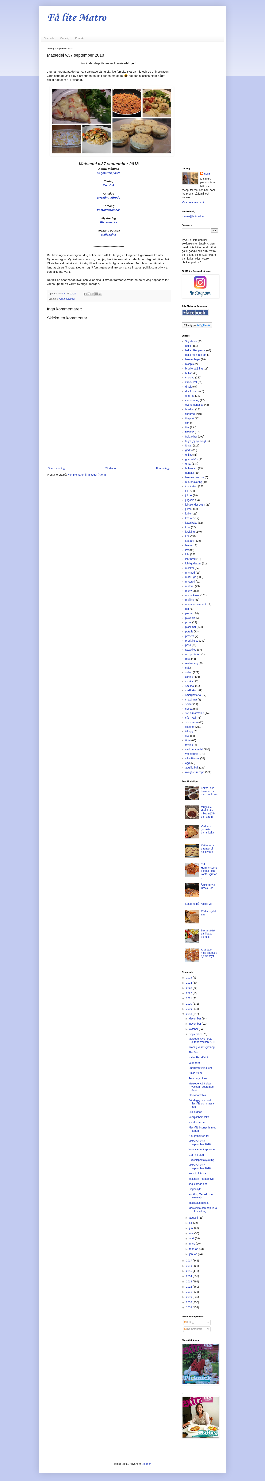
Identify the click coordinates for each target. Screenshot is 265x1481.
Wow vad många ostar (202, 1149)
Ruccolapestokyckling (201, 1159)
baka (188, 345)
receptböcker (193, 654)
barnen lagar (192, 359)
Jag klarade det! (198, 1183)
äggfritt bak (191, 767)
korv (187, 527)
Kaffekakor (108, 234)
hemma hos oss (194, 477)
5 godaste (191, 341)
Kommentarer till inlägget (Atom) (87, 474)
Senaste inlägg (57, 468)
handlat (189, 472)
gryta (188, 463)
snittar (189, 704)
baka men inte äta (195, 354)
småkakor (191, 690)
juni (191, 1228)
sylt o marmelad (194, 713)
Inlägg (189, 1322)
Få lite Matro (76, 18)
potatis (189, 631)
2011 (189, 1291)
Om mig (64, 38)
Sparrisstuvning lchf (200, 1067)
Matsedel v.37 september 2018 (200, 1167)
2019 (189, 1008)
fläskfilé (189, 432)
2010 (189, 1296)
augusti (193, 1217)
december (195, 1018)
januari (193, 1254)
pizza (188, 622)
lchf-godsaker (193, 563)
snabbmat (191, 699)
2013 (189, 1281)
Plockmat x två (197, 1095)
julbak (188, 495)
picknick (190, 617)
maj (191, 1233)
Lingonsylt (195, 1189)
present (189, 636)
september (195, 1034)
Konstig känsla (197, 1173)
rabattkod (190, 649)
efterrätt (189, 395)
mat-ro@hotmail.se (193, 216)
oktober (194, 1029)
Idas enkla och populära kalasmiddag (203, 1209)
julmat (188, 508)
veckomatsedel (67, 298)
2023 (189, 988)
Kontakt (79, 38)
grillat (188, 454)
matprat (189, 586)
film (187, 422)
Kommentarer (193, 1328)
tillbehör (190, 726)
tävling (189, 744)
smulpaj (189, 686)
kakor (188, 513)
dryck (188, 386)
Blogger (146, 1463)
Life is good (195, 1111)
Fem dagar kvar (198, 1078)
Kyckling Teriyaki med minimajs (201, 1196)
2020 (189, 1003)
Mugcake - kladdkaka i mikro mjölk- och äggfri (208, 811)
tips (187, 735)
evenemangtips (194, 404)
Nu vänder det (197, 1122)
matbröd (190, 581)
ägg (187, 763)
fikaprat (189, 418)
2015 (189, 1271)
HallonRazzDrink (198, 1057)
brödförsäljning (194, 368)
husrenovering (193, 481)
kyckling (190, 531)
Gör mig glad (196, 1154)
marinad (190, 572)
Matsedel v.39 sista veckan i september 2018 (201, 1087)
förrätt (188, 445)
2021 (189, 998)
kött (187, 536)
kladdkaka (191, 522)
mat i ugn (190, 577)
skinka (189, 681)
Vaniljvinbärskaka (199, 1117)
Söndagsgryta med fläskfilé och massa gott (201, 1103)
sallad (188, 672)
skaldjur (189, 676)
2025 (189, 977)
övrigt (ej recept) (195, 772)
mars (192, 1243)
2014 (189, 1276)
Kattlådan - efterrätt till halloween (207, 848)
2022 (189, 993)
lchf (187, 554)
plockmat (190, 626)
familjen (189, 409)
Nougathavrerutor (199, 1135)
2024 (189, 982)
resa (187, 658)
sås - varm (191, 722)
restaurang (191, 663)
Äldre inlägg (163, 468)
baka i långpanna (195, 350)
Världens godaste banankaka (207, 829)
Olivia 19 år (195, 1073)
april (192, 1238)
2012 (189, 1286)
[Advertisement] (109, 434)
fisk (187, 427)
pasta (188, 613)
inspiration (191, 486)
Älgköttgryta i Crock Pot (208, 886)
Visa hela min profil (193, 202)
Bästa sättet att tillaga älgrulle (208, 933)
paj (187, 608)
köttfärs (189, 540)
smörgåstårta (193, 694)
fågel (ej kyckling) (195, 441)
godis (188, 450)
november (195, 1023)
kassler (189, 518)
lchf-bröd (190, 558)
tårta (188, 740)
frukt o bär (191, 436)
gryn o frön (191, 459)
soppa (189, 708)
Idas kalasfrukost (199, 1202)
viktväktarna (192, 758)
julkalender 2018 (195, 504)
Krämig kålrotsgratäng (202, 1047)
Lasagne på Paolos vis (198, 903)
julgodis (189, 500)
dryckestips (192, 391)
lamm (188, 545)
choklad (189, 377)
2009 (189, 1302)
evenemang (192, 400)
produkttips (191, 640)
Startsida (49, 38)
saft (187, 667)
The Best (194, 1052)
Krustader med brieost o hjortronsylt (209, 953)
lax (187, 549)
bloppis (189, 363)
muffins (189, 599)
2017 (189, 1260)
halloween (191, 468)
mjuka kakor (192, 595)
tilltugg (189, 731)
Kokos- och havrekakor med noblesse (209, 791)
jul (186, 490)
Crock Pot (191, 382)
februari (194, 1248)
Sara (207, 173)
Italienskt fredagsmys (201, 1178)
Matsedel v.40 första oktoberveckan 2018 (202, 1040)
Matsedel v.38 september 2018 (200, 1143)
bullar (188, 373)
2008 (189, 1307)
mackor (189, 568)
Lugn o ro (194, 1062)
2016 (189, 1265)
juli (191, 1222)
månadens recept (195, 604)
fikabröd (190, 413)
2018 (189, 1013)
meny (188, 590)
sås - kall (190, 717)
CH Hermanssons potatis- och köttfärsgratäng (209, 871)
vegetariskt (191, 753)
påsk (188, 645)
